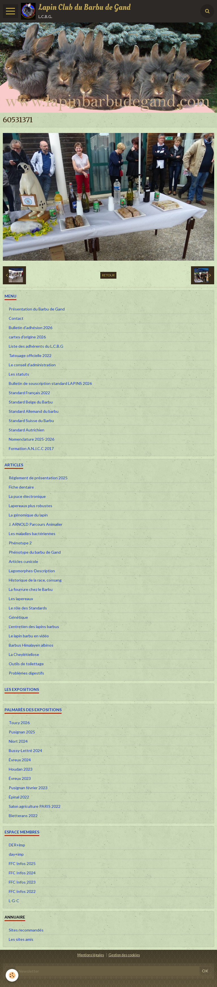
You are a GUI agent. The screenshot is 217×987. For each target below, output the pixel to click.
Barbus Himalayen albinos (31, 645)
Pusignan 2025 (22, 731)
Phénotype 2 (20, 542)
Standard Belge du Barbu (31, 402)
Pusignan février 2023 (28, 787)
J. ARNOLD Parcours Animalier (35, 524)
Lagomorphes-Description (32, 570)
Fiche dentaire (21, 487)
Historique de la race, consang (35, 580)
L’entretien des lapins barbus (34, 626)
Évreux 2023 (20, 778)
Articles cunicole (23, 561)
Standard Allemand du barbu (33, 411)
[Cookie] (12, 975)
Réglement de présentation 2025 (38, 477)
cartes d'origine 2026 (27, 336)
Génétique (18, 617)
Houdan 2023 (20, 769)
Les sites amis (21, 939)
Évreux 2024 (20, 759)
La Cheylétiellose (24, 654)
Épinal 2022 (19, 797)
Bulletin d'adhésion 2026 (30, 327)
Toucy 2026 (19, 722)
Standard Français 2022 (29, 392)
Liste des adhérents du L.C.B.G (36, 346)
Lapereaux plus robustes (30, 505)
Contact (16, 318)
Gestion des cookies (124, 955)
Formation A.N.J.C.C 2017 (31, 448)
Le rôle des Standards (28, 607)
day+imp (16, 854)
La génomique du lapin (28, 515)
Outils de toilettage (26, 663)
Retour (108, 275)
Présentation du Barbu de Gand (37, 309)
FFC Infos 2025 (22, 863)
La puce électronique (27, 496)
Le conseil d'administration (32, 364)
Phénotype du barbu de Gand (35, 552)
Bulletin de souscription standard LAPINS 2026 (50, 383)
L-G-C (14, 900)
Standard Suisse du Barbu (31, 420)
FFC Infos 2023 (22, 882)
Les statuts (19, 374)
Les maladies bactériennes (32, 533)
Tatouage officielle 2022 (30, 355)
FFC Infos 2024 (22, 872)
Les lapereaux (21, 598)
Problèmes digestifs (26, 673)
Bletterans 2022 (23, 815)
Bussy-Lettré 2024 (25, 750)
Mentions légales (90, 955)
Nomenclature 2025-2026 (31, 439)
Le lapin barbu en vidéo (29, 635)
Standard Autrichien (26, 429)
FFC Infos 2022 (22, 891)
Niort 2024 (18, 741)
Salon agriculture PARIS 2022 (34, 806)
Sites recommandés (26, 930)
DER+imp (17, 844)
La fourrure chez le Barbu (31, 589)
